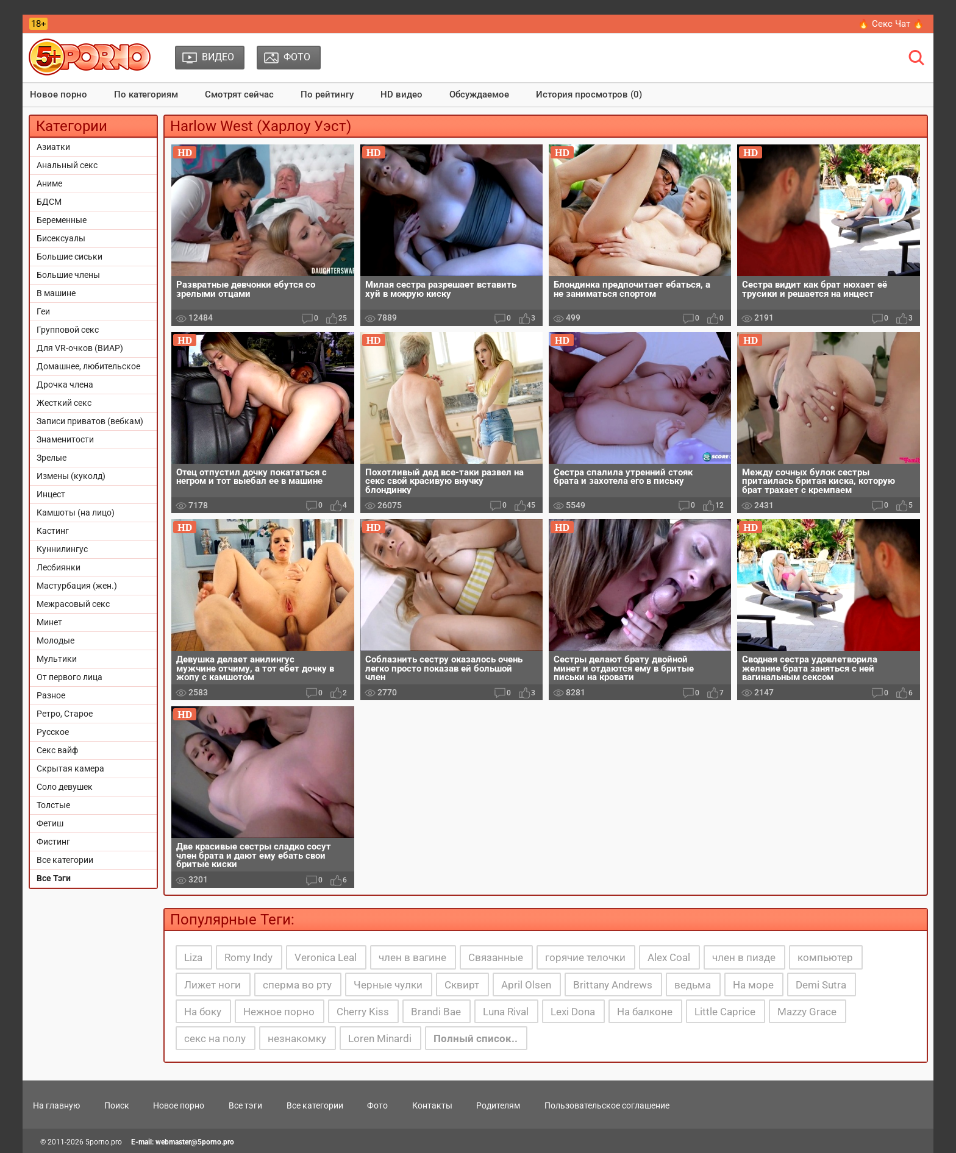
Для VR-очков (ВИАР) (80, 348)
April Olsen (526, 985)
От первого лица (69, 677)
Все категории (65, 860)
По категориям (146, 94)
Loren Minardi (380, 1038)
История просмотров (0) (589, 94)
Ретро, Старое (65, 713)
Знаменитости (65, 439)
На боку (202, 1012)
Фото (377, 1105)
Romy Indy (248, 957)
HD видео (401, 94)
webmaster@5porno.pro (194, 1142)
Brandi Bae (436, 1012)
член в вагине (412, 957)
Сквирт (461, 985)
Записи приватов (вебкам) (90, 421)
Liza (193, 957)
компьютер (825, 957)
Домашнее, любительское (88, 366)
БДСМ (49, 202)
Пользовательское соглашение (606, 1105)
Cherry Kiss (363, 1012)
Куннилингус (62, 549)
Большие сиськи (69, 256)
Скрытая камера (70, 768)
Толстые (53, 805)
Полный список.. (475, 1038)
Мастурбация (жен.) (77, 586)
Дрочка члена (65, 384)
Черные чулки (388, 985)
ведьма (692, 985)
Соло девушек (65, 787)
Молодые (55, 640)
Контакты (432, 1105)
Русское (53, 732)
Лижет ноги (212, 985)
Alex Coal (668, 957)
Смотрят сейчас (239, 94)
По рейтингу (327, 94)
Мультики (57, 659)
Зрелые (51, 458)
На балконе (644, 1012)
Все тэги (245, 1105)
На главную (56, 1105)
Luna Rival (506, 1012)
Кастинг (53, 531)
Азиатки (53, 147)
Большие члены (68, 275)
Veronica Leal (325, 957)
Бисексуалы (61, 238)
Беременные (62, 220)
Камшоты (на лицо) (76, 512)
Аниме (49, 183)
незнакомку (297, 1038)
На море (753, 985)
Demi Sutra (821, 985)
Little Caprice (724, 1012)
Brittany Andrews (612, 985)
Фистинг (53, 841)
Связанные (495, 957)
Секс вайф (57, 750)
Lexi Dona (573, 1012)
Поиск (116, 1105)
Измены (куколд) (71, 476)
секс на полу (215, 1038)
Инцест (51, 494)
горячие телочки (585, 957)
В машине (56, 293)
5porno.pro (103, 1142)
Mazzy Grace (806, 1012)
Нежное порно (279, 1012)
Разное (51, 695)
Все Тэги (54, 878)
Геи (43, 311)
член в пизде (744, 957)
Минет (49, 622)
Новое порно (58, 94)
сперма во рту (297, 985)
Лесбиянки (58, 567)
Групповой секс (68, 330)
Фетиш (50, 823)
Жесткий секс (64, 403)
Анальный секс (67, 165)
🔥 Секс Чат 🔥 (891, 23)
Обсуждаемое (479, 94)
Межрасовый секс (73, 604)
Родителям (498, 1105)
